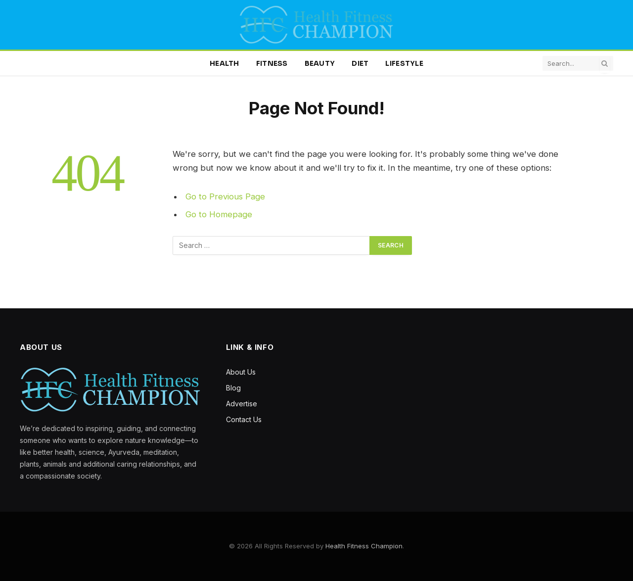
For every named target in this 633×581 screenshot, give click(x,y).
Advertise (241, 403)
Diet (360, 63)
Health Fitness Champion (364, 546)
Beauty (320, 63)
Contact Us (244, 419)
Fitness (272, 63)
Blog (233, 388)
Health (224, 63)
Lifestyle (404, 63)
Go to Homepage (218, 214)
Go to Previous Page (225, 196)
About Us (241, 372)
